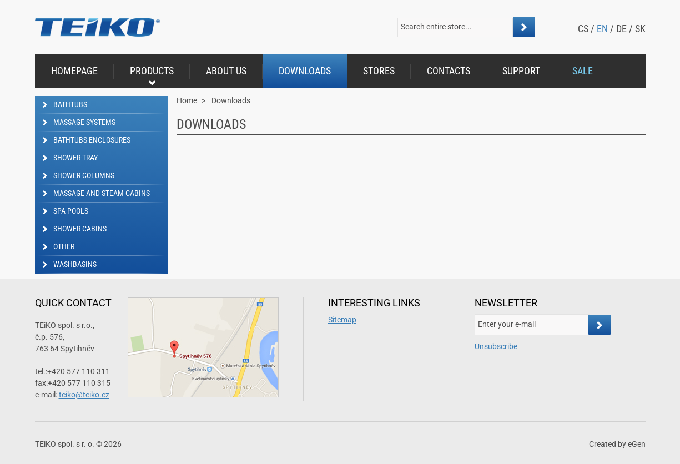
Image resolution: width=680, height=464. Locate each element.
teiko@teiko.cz (84, 394)
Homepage (74, 71)
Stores (379, 71)
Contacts (448, 71)
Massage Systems (84, 122)
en (602, 28)
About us (226, 71)
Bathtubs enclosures (91, 139)
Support (521, 71)
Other (63, 246)
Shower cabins (80, 228)
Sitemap (342, 319)
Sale (582, 71)
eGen (637, 444)
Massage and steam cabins (101, 193)
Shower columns (83, 175)
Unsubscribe (496, 346)
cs (583, 28)
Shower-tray (75, 157)
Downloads (305, 71)
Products (152, 76)
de (621, 28)
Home (187, 100)
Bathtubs (70, 104)
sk (640, 28)
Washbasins (75, 264)
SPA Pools (70, 210)
